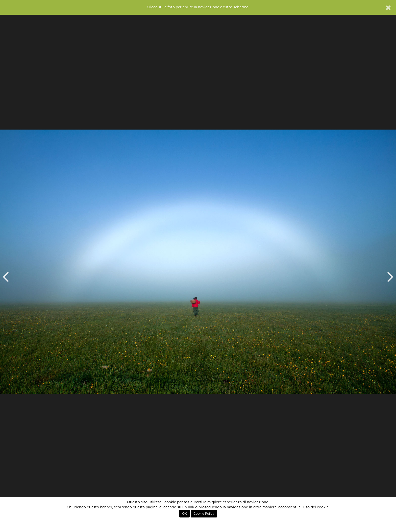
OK (184, 513)
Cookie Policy (203, 513)
